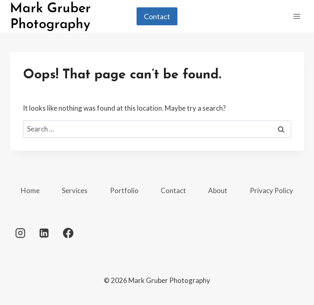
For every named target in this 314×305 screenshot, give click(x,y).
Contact (157, 16)
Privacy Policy (271, 190)
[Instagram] (20, 233)
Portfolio (124, 190)
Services (74, 190)
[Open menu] (296, 16)
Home (30, 190)
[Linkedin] (44, 233)
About (217, 190)
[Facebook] (68, 233)
